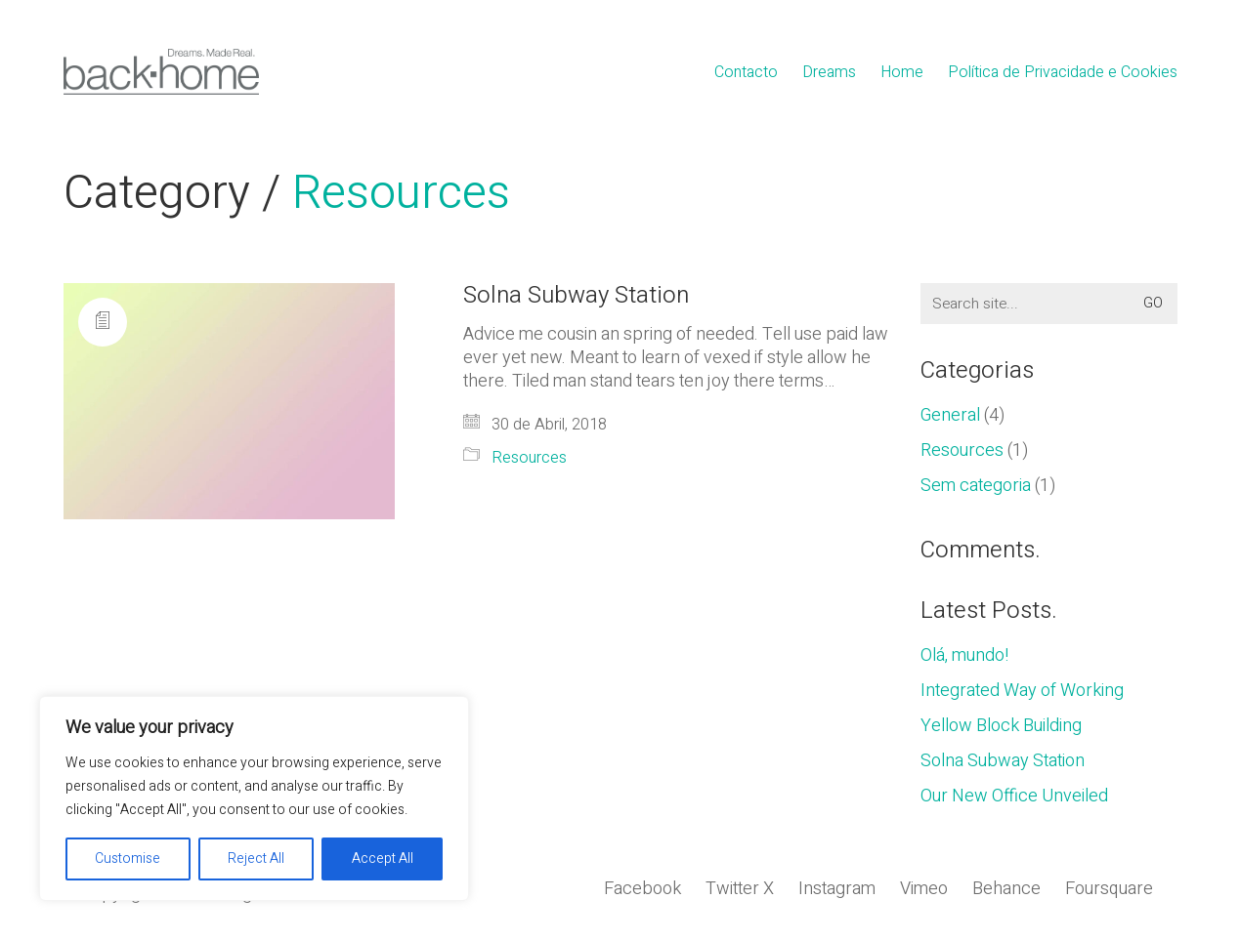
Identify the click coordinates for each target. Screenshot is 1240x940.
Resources (401, 194)
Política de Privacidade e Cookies (1062, 72)
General (950, 416)
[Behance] (1006, 889)
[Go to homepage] (161, 72)
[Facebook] (642, 889)
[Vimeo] (924, 889)
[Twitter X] (740, 889)
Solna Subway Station (576, 295)
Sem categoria (975, 486)
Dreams (829, 72)
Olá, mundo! (964, 656)
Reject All (256, 858)
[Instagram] (837, 889)
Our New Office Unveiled (1014, 796)
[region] (254, 798)
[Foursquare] (1109, 889)
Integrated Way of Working (1022, 691)
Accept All (382, 858)
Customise (127, 858)
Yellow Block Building (1001, 726)
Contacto (746, 72)
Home (901, 72)
